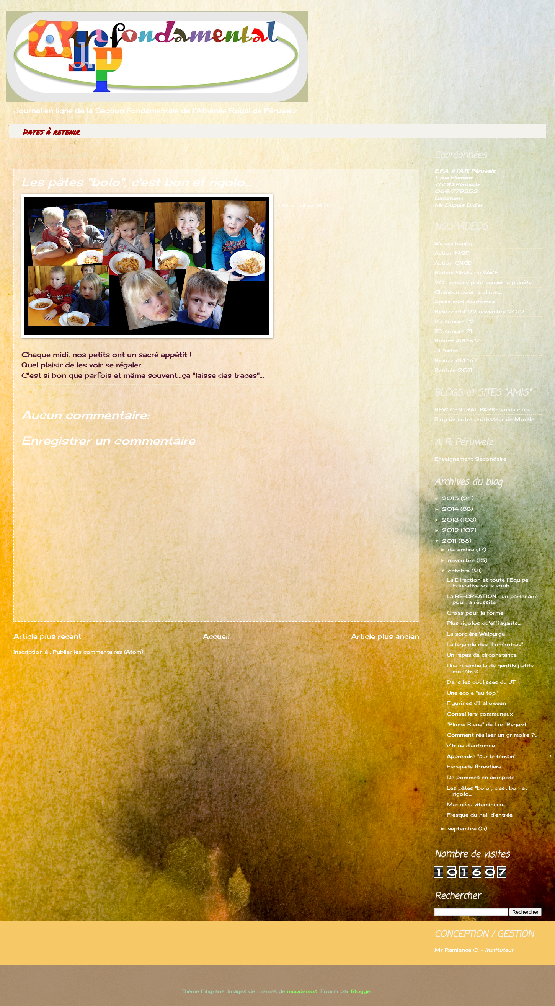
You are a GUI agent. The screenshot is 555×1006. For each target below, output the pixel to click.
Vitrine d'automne (471, 745)
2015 (451, 498)
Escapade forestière (474, 766)
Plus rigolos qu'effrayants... (484, 623)
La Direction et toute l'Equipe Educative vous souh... (487, 583)
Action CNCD (453, 263)
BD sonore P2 (454, 321)
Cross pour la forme (475, 613)
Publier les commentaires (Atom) (98, 652)
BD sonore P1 (453, 331)
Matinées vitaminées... (476, 804)
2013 (451, 520)
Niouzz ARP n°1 (455, 360)
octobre (460, 570)
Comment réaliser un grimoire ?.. (492, 735)
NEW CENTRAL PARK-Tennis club (481, 409)
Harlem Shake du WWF (466, 272)
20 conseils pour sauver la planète (483, 282)
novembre (462, 560)
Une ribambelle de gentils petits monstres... (490, 668)
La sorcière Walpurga (476, 634)
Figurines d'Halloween (476, 703)
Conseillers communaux (480, 714)
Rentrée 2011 (453, 370)
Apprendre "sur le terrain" (481, 756)
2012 (451, 530)
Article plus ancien (385, 636)
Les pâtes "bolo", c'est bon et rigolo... (487, 791)
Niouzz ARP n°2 (456, 341)
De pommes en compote (480, 777)
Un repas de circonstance (482, 655)
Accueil (216, 636)
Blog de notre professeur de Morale (484, 419)
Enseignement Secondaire (470, 459)
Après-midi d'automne (464, 301)
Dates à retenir (51, 131)
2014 (451, 509)
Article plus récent (47, 636)
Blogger (361, 991)
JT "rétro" (447, 350)
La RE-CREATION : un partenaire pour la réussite (492, 599)
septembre (463, 828)
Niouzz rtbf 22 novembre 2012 (479, 311)
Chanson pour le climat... (468, 292)
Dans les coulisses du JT (481, 682)
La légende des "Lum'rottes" (485, 644)
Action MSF (451, 253)
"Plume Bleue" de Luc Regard (486, 724)
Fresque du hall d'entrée (480, 815)
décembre (462, 549)
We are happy (453, 243)
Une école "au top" (472, 693)
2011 (450, 541)
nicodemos (302, 991)
